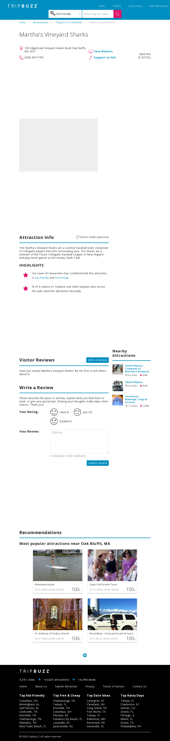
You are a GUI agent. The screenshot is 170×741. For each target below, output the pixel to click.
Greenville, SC (95, 726)
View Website (103, 51)
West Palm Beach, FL (33, 726)
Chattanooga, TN (30, 719)
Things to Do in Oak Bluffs (68, 22)
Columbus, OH (28, 700)
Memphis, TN (27, 722)
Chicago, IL (128, 715)
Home (22, 22)
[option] (58, 145)
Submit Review (97, 463)
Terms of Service (113, 686)
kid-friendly (42, 277)
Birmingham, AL (29, 704)
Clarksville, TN (28, 711)
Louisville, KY (61, 722)
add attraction (159, 6)
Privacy (90, 686)
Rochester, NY (96, 722)
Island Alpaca (134, 382)
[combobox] (65, 14)
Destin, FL (127, 711)
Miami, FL (127, 719)
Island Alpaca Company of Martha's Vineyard (137, 368)
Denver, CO (128, 708)
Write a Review (97, 360)
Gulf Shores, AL (29, 708)
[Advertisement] (85, 89)
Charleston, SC (130, 704)
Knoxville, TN (27, 715)
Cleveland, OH (96, 704)
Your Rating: (28, 412)
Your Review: (29, 431)
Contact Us (139, 686)
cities (102, 6)
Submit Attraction (66, 686)
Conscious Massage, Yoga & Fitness (136, 399)
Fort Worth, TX (96, 711)
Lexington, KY (95, 700)
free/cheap (62, 277)
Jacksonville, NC (63, 726)
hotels (117, 6)
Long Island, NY (97, 708)
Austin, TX (127, 722)
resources (135, 6)
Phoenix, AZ (60, 715)
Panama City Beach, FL (68, 719)
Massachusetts (40, 22)
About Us (41, 686)
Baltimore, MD (96, 719)
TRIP (22, 6)
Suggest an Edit (105, 57)
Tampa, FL (60, 704)
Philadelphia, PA (131, 726)
